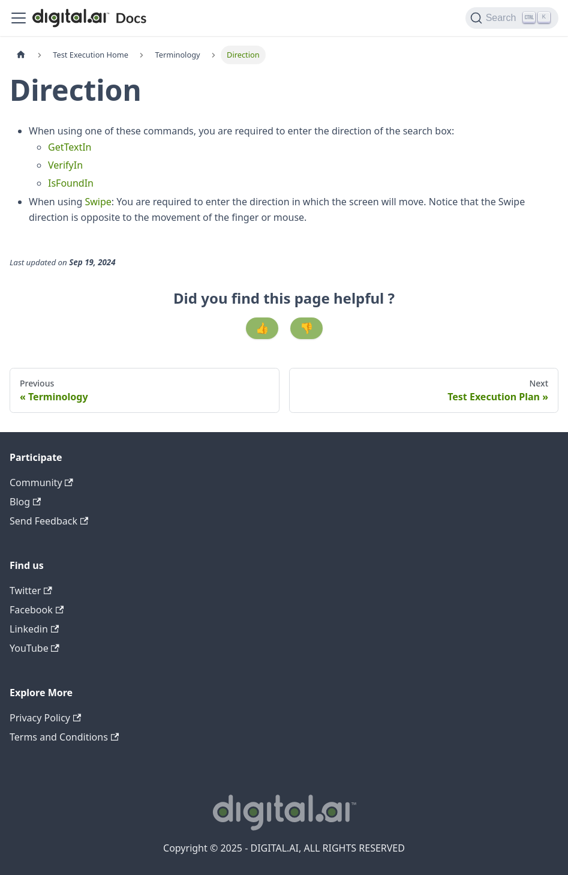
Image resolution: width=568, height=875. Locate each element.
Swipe (98, 201)
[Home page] (21, 55)
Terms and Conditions (64, 737)
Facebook (37, 609)
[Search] (511, 18)
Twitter (31, 590)
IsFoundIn (71, 183)
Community (41, 482)
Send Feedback (49, 521)
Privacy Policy (45, 717)
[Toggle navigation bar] (19, 18)
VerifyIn (65, 165)
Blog (25, 501)
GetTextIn (69, 147)
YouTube (34, 648)
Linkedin (34, 629)
